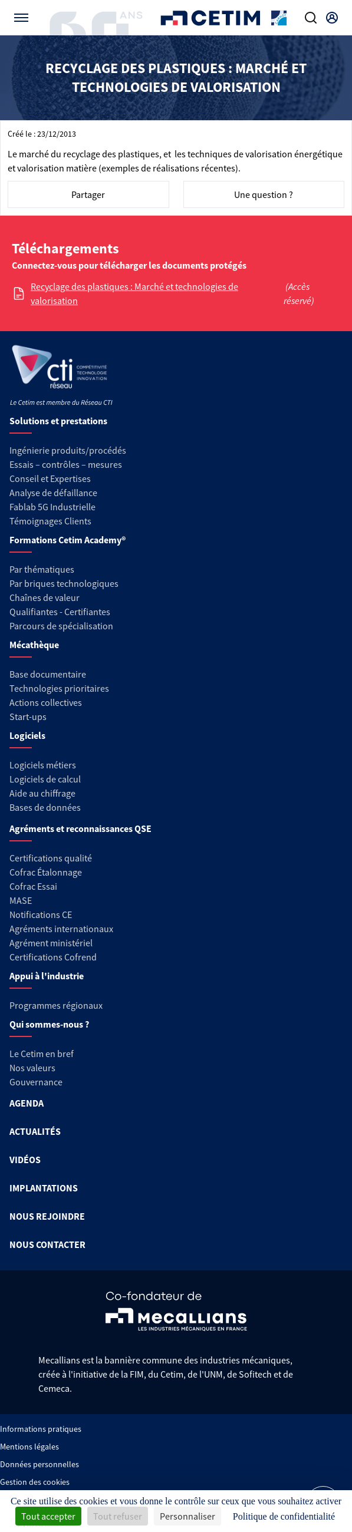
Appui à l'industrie (46, 976)
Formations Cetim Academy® (67, 540)
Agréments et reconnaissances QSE (80, 828)
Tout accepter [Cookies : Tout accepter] (48, 1516)
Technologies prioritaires (59, 688)
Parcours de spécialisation (61, 626)
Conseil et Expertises (50, 478)
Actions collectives (45, 702)
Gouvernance (35, 1082)
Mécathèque (34, 645)
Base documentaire (47, 674)
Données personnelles (39, 1464)
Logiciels (27, 735)
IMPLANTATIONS (43, 1188)
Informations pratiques (40, 1429)
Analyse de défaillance (53, 492)
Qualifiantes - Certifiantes (59, 612)
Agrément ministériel (51, 943)
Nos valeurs (32, 1068)
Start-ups (28, 716)
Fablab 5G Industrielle (52, 507)
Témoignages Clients (50, 521)
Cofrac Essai (33, 886)
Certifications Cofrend (53, 957)
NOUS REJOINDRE (47, 1216)
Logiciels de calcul (45, 779)
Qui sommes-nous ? (49, 1024)
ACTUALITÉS (35, 1131)
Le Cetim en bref (41, 1053)
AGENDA (26, 1103)
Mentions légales (29, 1446)
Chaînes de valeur (44, 597)
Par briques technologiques (64, 583)
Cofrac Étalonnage (45, 872)
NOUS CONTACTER (47, 1244)
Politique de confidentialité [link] (284, 1516)
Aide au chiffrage (42, 793)
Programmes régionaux (56, 1005)
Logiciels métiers (42, 765)
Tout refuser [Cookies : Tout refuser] (117, 1516)
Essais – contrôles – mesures (65, 464)
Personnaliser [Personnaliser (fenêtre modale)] (187, 1516)
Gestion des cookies (35, 1482)
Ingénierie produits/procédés (67, 450)
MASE (20, 900)
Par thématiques (41, 569)
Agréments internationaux (61, 929)
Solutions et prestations (58, 421)
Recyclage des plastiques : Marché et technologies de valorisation (134, 293)
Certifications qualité (50, 858)
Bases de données (45, 807)
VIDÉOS (25, 1159)
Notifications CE (40, 914)
